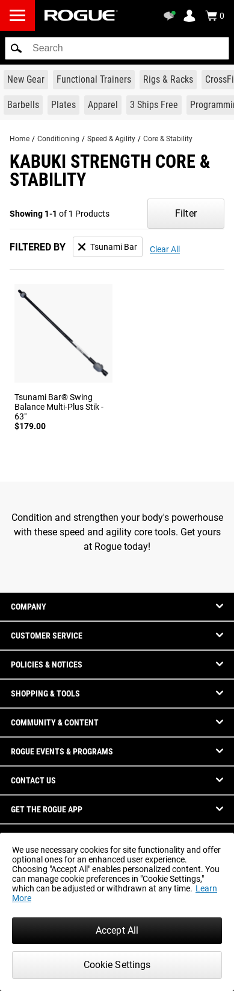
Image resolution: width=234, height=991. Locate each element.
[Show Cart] (214, 16)
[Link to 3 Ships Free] (154, 105)
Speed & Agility (111, 139)
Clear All (165, 249)
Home (19, 139)
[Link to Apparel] (103, 105)
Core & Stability (167, 139)
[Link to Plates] (63, 105)
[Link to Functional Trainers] (94, 79)
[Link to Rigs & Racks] (168, 79)
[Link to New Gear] (26, 79)
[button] (16, 48)
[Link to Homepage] (81, 15)
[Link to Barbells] (23, 105)
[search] (117, 48)
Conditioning (58, 139)
